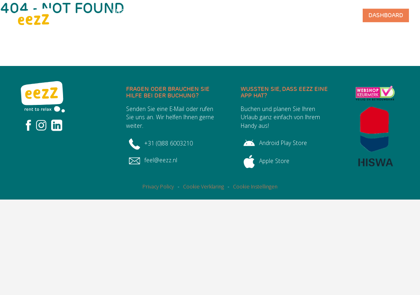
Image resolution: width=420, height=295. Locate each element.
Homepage (85, 15)
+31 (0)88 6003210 (161, 143)
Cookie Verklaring (203, 186)
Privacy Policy (158, 186)
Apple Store (266, 161)
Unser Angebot (125, 15)
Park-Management (288, 15)
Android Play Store (275, 143)
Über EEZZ (217, 15)
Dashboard (385, 15)
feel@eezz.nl (153, 160)
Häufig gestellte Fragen (167, 15)
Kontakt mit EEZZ (332, 15)
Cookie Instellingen (255, 186)
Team (247, 15)
